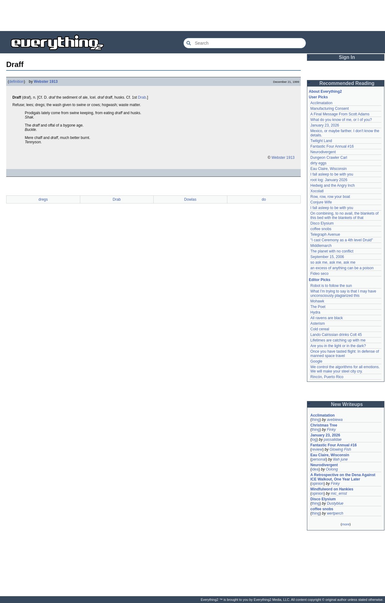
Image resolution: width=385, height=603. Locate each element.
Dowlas (190, 199)
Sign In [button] (347, 57)
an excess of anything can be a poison (342, 268)
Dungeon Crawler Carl (328, 157)
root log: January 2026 (328, 180)
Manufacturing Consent (329, 108)
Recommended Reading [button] (346, 83)
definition (16, 81)
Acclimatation (321, 103)
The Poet (318, 307)
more (345, 524)
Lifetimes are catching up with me (337, 340)
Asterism (317, 323)
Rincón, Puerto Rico (326, 377)
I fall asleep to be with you (331, 174)
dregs (43, 199)
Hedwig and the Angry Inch (332, 185)
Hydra (315, 312)
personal (319, 459)
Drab (142, 97)
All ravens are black (326, 318)
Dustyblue (335, 503)
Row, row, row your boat (330, 196)
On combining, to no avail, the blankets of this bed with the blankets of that (344, 215)
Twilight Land (321, 141)
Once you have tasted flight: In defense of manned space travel (344, 353)
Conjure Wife (321, 202)
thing (316, 420)
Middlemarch (321, 245)
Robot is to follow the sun (331, 286)
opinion (318, 483)
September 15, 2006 (327, 257)
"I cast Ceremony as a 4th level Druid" (341, 240)
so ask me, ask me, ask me (332, 262)
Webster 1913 (46, 81)
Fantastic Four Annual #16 (332, 146)
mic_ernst (339, 493)
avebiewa (335, 420)
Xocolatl (317, 191)
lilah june (340, 459)
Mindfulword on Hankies (331, 489)
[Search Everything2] (244, 43)
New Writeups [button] (347, 404)
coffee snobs (320, 229)
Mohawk (317, 301)
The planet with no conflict (331, 251)
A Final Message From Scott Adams (340, 114)
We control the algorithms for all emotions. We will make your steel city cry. (345, 369)
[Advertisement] (192, 15)
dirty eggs (318, 163)
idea (315, 469)
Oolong (332, 469)
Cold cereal (319, 329)
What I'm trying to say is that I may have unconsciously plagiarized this (343, 293)
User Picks (318, 97)
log (314, 439)
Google (316, 361)
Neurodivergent (323, 152)
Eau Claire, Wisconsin (328, 169)
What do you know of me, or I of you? (341, 120)
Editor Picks (319, 280)
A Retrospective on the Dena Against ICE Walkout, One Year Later (342, 477)
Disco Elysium (322, 223)
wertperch (335, 513)
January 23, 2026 (324, 125)
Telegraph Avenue (325, 234)
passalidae (332, 439)
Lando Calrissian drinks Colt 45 (336, 335)
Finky (331, 429)
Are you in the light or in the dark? (338, 346)
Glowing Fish (340, 449)
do (264, 199)
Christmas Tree (323, 425)
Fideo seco (319, 273)
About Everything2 (325, 91)
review (317, 449)
